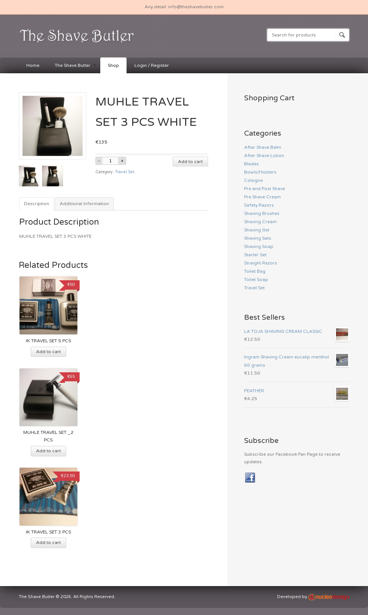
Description (36, 203)
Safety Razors (259, 205)
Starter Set (255, 254)
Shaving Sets (257, 238)
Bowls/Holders (260, 172)
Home (32, 65)
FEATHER (296, 391)
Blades (251, 163)
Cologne (253, 180)
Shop (113, 65)
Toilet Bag (254, 271)
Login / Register (151, 65)
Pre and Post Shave (264, 188)
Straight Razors (260, 263)
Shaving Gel (256, 230)
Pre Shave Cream (262, 196)
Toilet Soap (256, 279)
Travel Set (124, 171)
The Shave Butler (72, 66)
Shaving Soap (258, 246)
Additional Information (84, 203)
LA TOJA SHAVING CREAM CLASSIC (296, 331)
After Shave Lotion (264, 155)
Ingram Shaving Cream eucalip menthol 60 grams (296, 360)
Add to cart (190, 161)
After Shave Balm (262, 147)
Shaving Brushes (261, 213)
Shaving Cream (260, 221)
